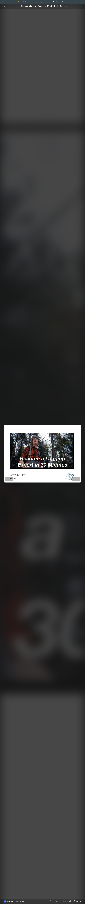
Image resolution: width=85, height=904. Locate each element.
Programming (55, 901)
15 (75, 901)
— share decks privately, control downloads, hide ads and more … (42, 1)
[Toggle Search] (79, 6)
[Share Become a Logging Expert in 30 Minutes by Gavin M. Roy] (70, 901)
